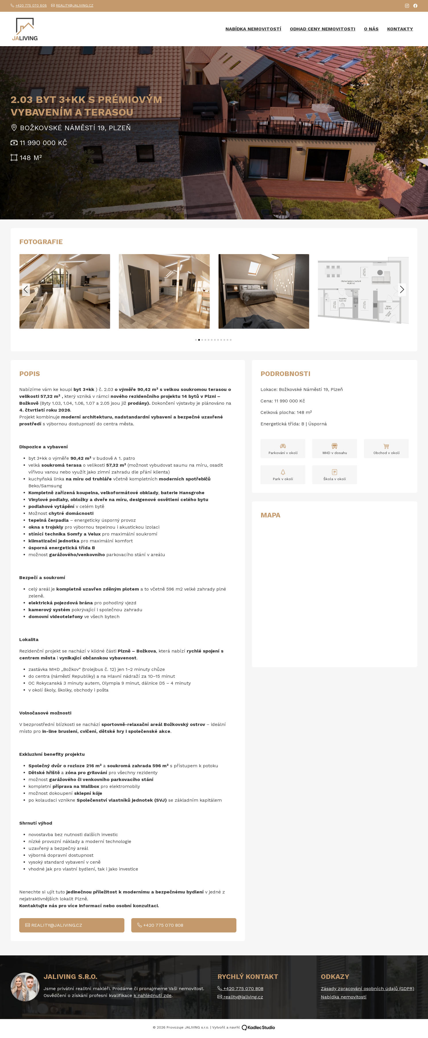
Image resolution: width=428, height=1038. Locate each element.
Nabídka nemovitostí (253, 29)
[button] (196, 340)
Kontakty (400, 29)
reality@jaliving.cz (72, 5)
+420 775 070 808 (29, 5)
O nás (371, 29)
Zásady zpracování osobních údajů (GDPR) (367, 988)
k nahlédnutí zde (152, 995)
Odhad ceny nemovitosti (322, 29)
